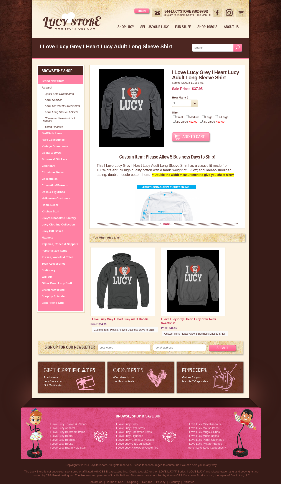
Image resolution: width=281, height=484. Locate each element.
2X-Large (185, 121)
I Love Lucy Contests (140, 377)
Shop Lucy (125, 27)
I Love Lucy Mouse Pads (203, 428)
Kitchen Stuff (50, 211)
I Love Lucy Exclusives (130, 428)
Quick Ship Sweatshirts (59, 93)
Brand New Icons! (54, 289)
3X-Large (212, 121)
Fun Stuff (183, 27)
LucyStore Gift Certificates (71, 377)
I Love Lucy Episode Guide (210, 377)
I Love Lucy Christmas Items (134, 432)
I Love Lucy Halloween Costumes (137, 447)
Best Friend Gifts (53, 302)
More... (167, 224)
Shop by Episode (53, 296)
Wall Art (47, 276)
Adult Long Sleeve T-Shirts (61, 112)
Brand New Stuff (53, 81)
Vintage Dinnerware (55, 146)
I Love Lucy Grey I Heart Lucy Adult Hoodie (120, 319)
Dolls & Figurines (53, 192)
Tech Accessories (53, 263)
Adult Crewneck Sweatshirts (62, 106)
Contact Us (95, 482)
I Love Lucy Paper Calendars (206, 439)
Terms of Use (114, 482)
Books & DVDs (51, 152)
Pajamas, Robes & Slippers (60, 244)
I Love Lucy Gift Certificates (133, 443)
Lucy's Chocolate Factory (59, 218)
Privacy (160, 482)
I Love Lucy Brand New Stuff (68, 447)
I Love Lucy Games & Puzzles (135, 439)
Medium (192, 117)
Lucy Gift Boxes (52, 231)
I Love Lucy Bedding (63, 439)
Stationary (49, 270)
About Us (231, 27)
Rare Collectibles (53, 139)
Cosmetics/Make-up (55, 185)
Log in (142, 11)
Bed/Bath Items (52, 133)
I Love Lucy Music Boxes (203, 435)
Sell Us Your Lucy (154, 27)
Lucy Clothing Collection (58, 224)
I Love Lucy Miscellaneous (204, 424)
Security (174, 482)
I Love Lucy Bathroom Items (67, 432)
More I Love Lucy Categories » (207, 447)
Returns (147, 482)
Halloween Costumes (56, 198)
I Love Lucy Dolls (127, 424)
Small (178, 117)
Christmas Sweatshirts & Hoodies (59, 119)
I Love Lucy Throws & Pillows (68, 424)
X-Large (221, 117)
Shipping (132, 482)
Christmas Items (53, 172)
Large (207, 117)
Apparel (47, 87)
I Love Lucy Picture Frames (205, 443)
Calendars (48, 165)
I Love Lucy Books (61, 443)
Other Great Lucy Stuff (57, 283)
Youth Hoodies (54, 127)
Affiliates (189, 482)
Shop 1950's (207, 27)
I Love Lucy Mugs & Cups (204, 432)
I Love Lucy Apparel (62, 428)
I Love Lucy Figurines (129, 435)
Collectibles (50, 178)
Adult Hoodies (53, 100)
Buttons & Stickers (54, 159)
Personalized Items (54, 250)
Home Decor (50, 205)
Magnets (47, 237)
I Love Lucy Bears (61, 435)
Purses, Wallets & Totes (57, 257)
